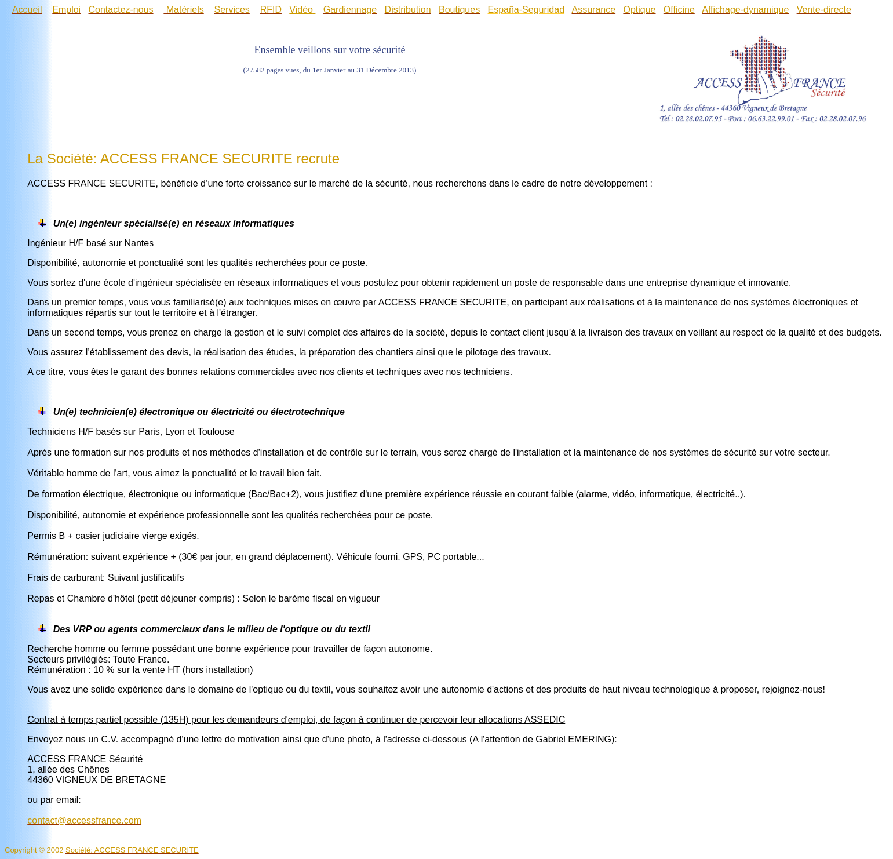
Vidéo (301, 9)
